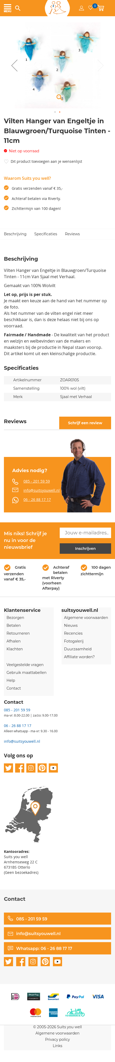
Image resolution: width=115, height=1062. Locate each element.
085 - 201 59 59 (36, 481)
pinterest (42, 768)
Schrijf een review (85, 423)
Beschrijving (15, 234)
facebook (19, 768)
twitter (8, 768)
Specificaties (45, 234)
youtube (53, 768)
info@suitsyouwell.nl (41, 490)
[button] (14, 65)
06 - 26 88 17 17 (37, 499)
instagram (30, 768)
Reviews (72, 234)
